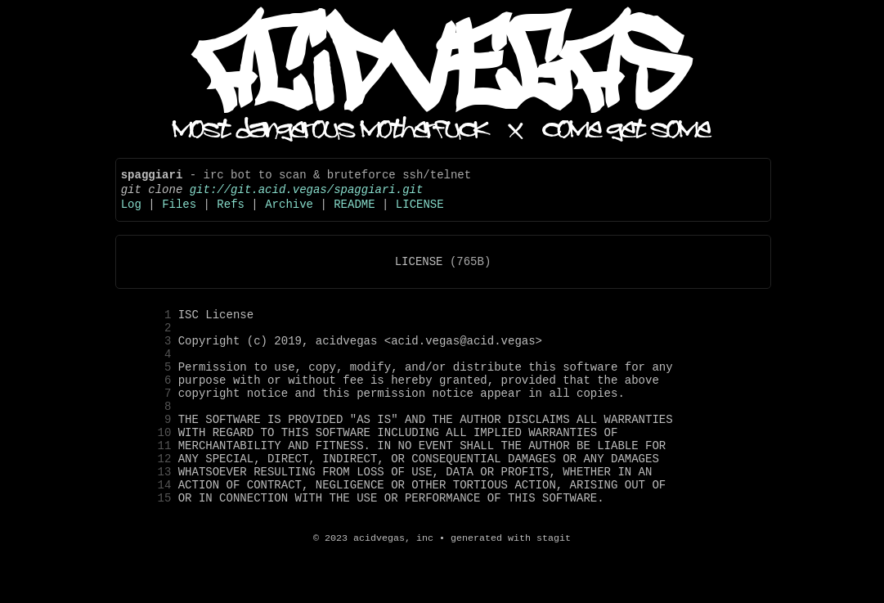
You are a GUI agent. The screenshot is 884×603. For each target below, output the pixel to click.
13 (147, 517)
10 (147, 471)
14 (147, 533)
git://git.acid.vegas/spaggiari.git (307, 196)
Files (179, 213)
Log (131, 213)
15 (147, 548)
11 (147, 486)
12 (147, 502)
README (354, 213)
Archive (289, 213)
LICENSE (420, 213)
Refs (231, 213)
